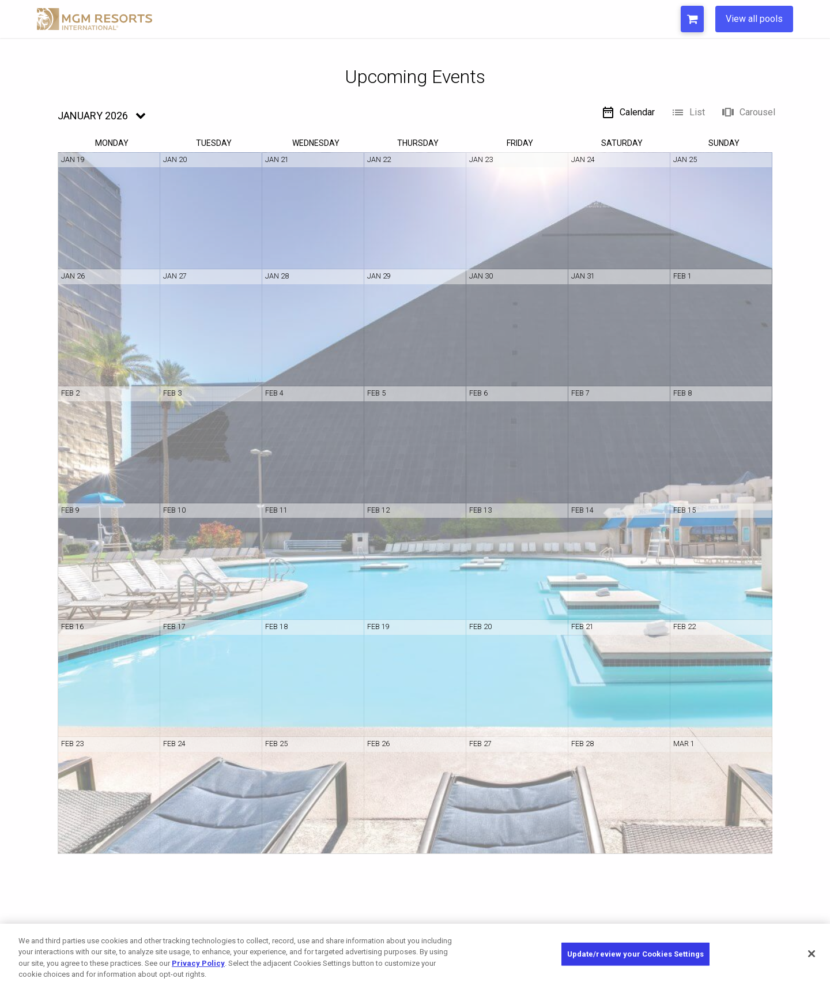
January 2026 (93, 116)
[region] (415, 955)
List (688, 112)
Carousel (748, 112)
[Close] (811, 953)
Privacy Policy (198, 963)
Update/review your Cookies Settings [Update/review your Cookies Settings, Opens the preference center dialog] (635, 954)
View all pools (754, 18)
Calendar (628, 112)
